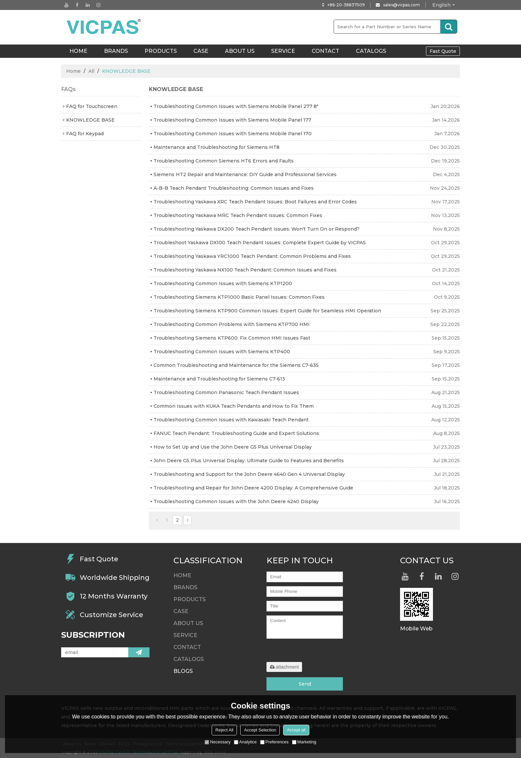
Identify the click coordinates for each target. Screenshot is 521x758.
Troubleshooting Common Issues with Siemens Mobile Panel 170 (233, 134)
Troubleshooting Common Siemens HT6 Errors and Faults (224, 161)
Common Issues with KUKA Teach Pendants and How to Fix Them (234, 406)
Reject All (224, 729)
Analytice (245, 741)
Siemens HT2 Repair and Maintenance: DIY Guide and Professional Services (245, 174)
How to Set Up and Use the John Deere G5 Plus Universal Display (233, 447)
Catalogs (371, 51)
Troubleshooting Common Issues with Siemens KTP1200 (223, 283)
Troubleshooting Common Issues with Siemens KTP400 (222, 352)
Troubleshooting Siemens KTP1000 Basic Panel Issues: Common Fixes (239, 297)
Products (161, 51)
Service (283, 51)
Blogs (183, 671)
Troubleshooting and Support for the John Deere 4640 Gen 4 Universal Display (249, 474)
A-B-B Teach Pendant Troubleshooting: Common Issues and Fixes (234, 188)
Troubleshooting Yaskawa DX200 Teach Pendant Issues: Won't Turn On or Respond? (257, 229)
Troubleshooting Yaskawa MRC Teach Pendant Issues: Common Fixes (238, 215)
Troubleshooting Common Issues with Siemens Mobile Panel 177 (232, 120)
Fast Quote (443, 51)
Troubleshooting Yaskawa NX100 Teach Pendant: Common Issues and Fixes (245, 270)
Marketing (304, 741)
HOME (78, 51)
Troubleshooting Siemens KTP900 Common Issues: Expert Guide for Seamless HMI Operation (267, 311)
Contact (325, 51)
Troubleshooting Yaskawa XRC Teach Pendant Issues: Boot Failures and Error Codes (255, 202)
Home (73, 71)
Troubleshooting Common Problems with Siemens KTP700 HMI (232, 324)
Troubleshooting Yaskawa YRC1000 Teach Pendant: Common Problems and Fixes (252, 256)
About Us (240, 51)
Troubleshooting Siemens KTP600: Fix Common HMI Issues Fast (232, 338)
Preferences (274, 741)
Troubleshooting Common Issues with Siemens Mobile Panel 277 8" (236, 106)
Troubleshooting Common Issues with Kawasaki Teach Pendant (231, 420)
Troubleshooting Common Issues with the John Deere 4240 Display (236, 501)
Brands (116, 51)
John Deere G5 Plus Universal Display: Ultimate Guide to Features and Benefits (249, 461)
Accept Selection (260, 729)
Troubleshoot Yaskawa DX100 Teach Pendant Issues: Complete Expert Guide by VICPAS (260, 243)
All (91, 71)
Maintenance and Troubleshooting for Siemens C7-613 (219, 379)
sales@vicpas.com (401, 4)
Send (305, 684)
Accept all (296, 729)
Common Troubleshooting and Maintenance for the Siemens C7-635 (236, 365)
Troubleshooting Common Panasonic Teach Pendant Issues (226, 392)
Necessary (217, 741)
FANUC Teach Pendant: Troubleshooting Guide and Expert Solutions (236, 433)
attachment (284, 667)
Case (200, 51)
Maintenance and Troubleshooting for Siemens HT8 (216, 147)
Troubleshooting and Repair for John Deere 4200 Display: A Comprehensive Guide (253, 488)
